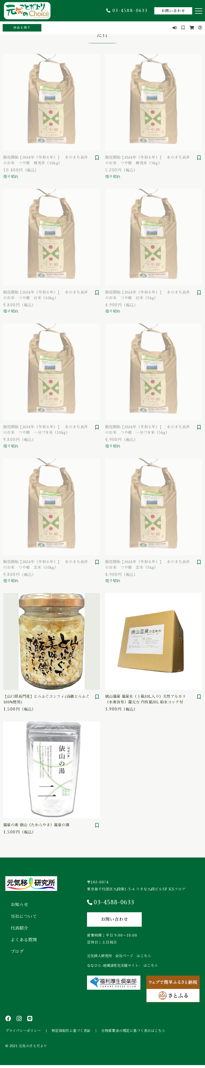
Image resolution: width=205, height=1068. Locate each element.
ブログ (17, 952)
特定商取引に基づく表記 (71, 1032)
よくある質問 (24, 940)
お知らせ (19, 905)
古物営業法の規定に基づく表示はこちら (133, 1032)
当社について (24, 916)
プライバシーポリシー (23, 1032)
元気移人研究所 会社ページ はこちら (119, 956)
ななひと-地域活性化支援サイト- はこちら (122, 965)
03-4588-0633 (127, 11)
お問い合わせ (173, 11)
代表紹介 (19, 928)
